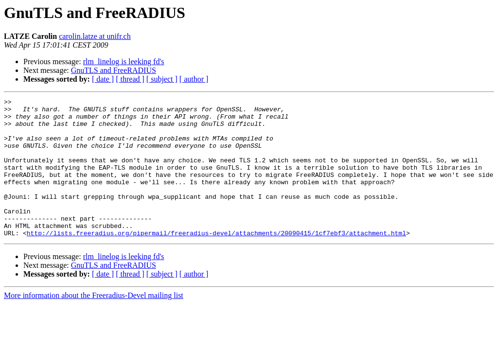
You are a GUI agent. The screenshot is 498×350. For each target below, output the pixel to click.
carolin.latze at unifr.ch (94, 36)
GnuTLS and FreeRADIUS (113, 70)
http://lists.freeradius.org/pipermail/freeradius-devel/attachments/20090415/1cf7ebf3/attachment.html (216, 260)
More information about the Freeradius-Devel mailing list (93, 323)
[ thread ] (130, 79)
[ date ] (103, 79)
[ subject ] (162, 79)
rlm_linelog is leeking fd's (123, 61)
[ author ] (194, 79)
